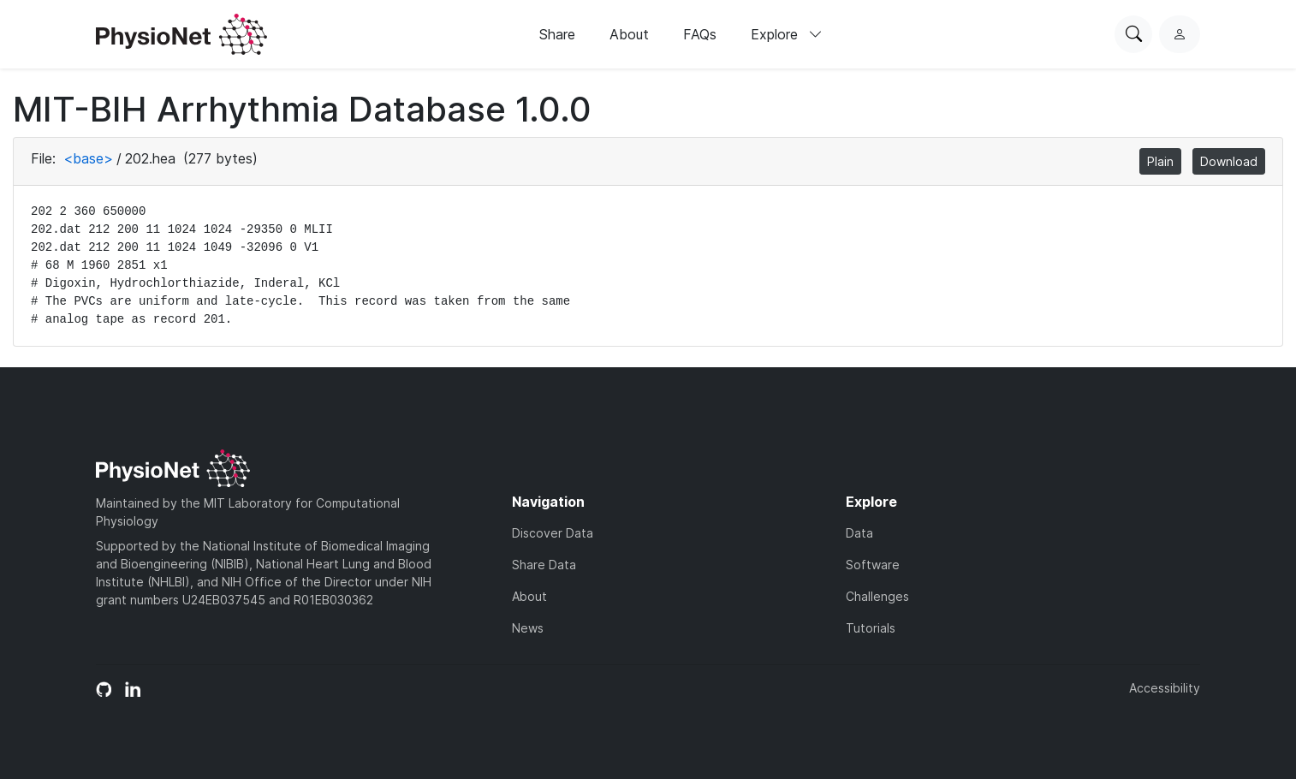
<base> (88, 158)
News (528, 628)
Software (873, 564)
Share (557, 34)
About (629, 34)
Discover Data (552, 533)
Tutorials (870, 628)
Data (859, 533)
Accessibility (1164, 688)
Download (1228, 161)
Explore (787, 34)
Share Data (544, 564)
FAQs (699, 34)
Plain (1160, 161)
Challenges (877, 596)
